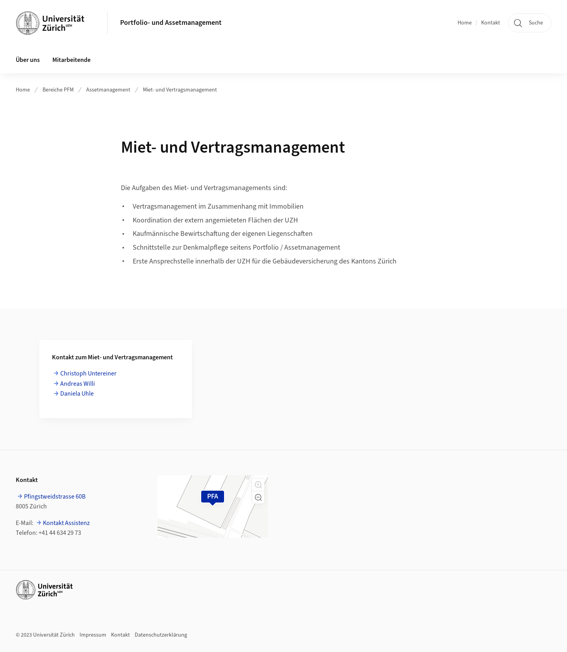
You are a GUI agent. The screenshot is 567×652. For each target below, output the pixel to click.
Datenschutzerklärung (161, 635)
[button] (258, 484)
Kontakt (490, 23)
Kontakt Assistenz (66, 523)
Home (465, 23)
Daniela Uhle (77, 393)
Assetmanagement (108, 90)
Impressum (93, 635)
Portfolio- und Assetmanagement (171, 23)
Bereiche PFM (58, 90)
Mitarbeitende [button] (71, 60)
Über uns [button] (28, 60)
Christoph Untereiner (88, 373)
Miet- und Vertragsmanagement (180, 90)
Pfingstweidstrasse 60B (54, 496)
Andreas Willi (77, 383)
